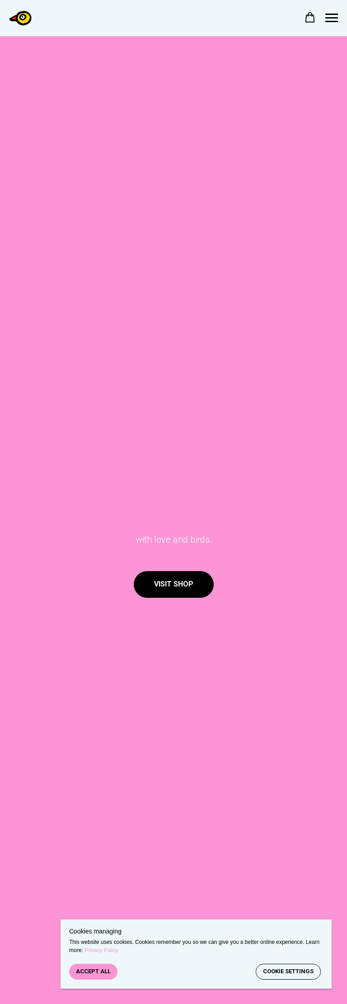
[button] (310, 17)
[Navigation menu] (331, 18)
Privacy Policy (101, 950)
